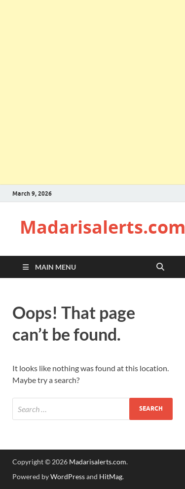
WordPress (67, 476)
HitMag (110, 476)
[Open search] (160, 267)
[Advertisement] (92, 92)
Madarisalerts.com (97, 461)
